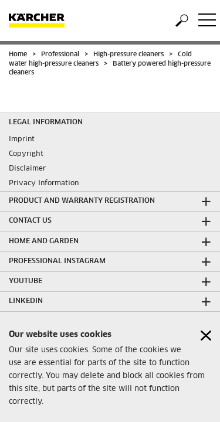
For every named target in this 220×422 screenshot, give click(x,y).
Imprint (22, 139)
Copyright (26, 154)
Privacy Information (44, 183)
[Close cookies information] (206, 338)
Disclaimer (27, 168)
